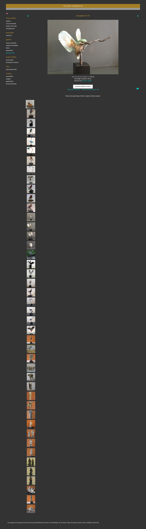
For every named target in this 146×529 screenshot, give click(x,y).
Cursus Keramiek (11, 23)
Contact (9, 74)
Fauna (7, 48)
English (7, 13)
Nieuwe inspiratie (11, 43)
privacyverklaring (11, 84)
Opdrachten (9, 50)
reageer (8, 79)
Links (8, 67)
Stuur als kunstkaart (82, 89)
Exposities (10, 33)
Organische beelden (12, 45)
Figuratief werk (10, 53)
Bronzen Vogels (87, 81)
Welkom (8, 21)
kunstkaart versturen (12, 62)
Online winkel (11, 57)
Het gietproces (10, 28)
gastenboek (9, 81)
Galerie (8, 40)
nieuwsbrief (9, 76)
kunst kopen (9, 60)
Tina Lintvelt (67, 6)
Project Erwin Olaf (11, 26)
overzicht (9, 35)
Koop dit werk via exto (83, 86)
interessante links (11, 69)
